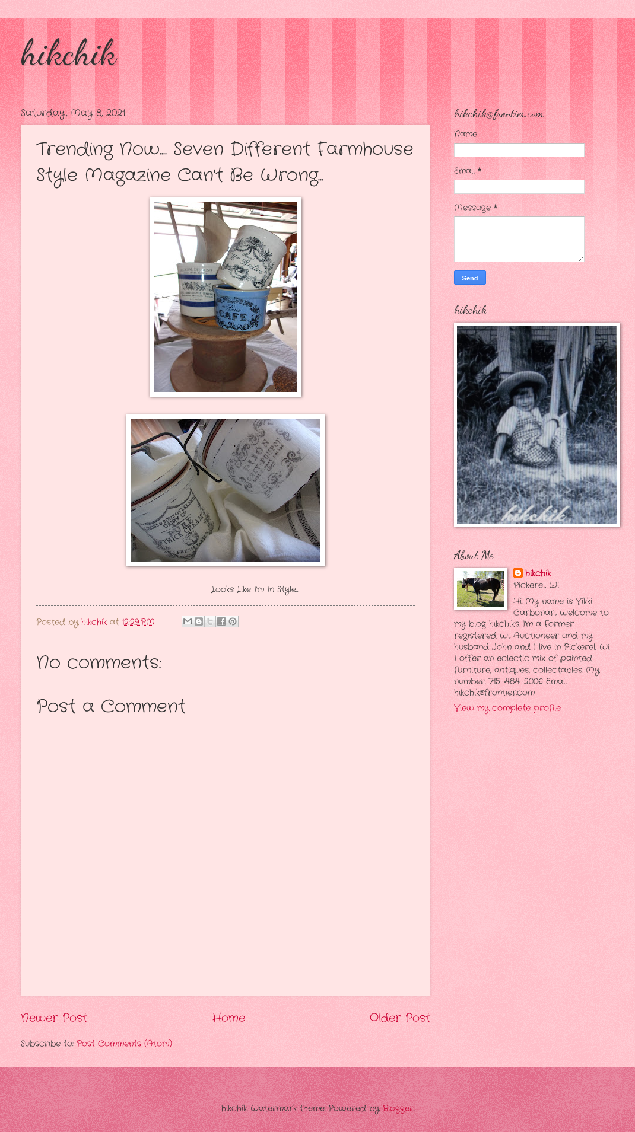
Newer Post (54, 1018)
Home (228, 1018)
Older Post (400, 1018)
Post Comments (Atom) (124, 1044)
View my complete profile (507, 708)
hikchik (68, 52)
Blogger (398, 1108)
